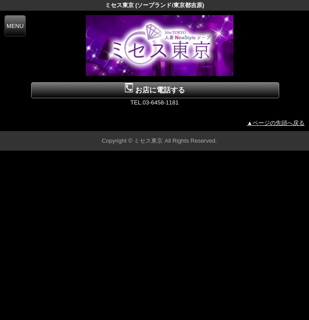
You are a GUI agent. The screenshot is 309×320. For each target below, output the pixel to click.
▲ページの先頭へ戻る (276, 123)
